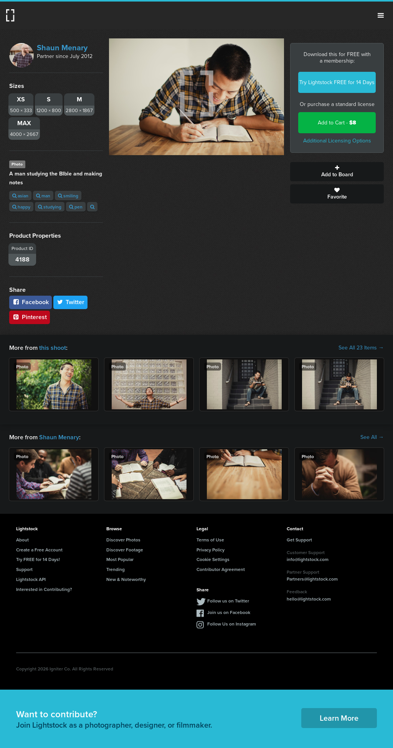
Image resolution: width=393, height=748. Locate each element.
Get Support (299, 539)
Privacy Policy (210, 549)
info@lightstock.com (308, 559)
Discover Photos (123, 539)
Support (24, 569)
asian (20, 195)
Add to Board (337, 171)
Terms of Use (210, 539)
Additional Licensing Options (337, 141)
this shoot (52, 347)
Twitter (70, 302)
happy (21, 207)
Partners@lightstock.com (312, 579)
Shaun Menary (62, 47)
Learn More (339, 717)
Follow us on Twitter (228, 600)
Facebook (30, 302)
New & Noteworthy (126, 579)
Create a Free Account (39, 549)
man (43, 195)
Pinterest (29, 317)
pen (76, 207)
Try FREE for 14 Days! (38, 559)
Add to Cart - (337, 123)
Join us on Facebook (228, 612)
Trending (115, 569)
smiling (68, 195)
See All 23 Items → (361, 348)
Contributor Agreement (220, 569)
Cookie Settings (213, 559)
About (22, 539)
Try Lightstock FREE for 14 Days (337, 82)
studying (49, 207)
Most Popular (120, 559)
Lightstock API (31, 579)
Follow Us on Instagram (231, 624)
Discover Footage (124, 549)
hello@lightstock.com (309, 599)
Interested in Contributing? (44, 589)
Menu (381, 15)
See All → (372, 437)
